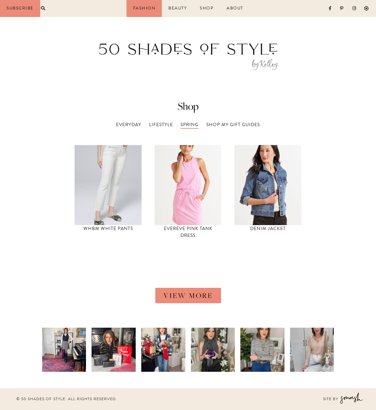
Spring (189, 124)
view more (188, 295)
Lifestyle (161, 124)
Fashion (144, 8)
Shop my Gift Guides (233, 124)
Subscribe (20, 8)
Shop (207, 8)
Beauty (177, 8)
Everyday (128, 124)
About (235, 8)
